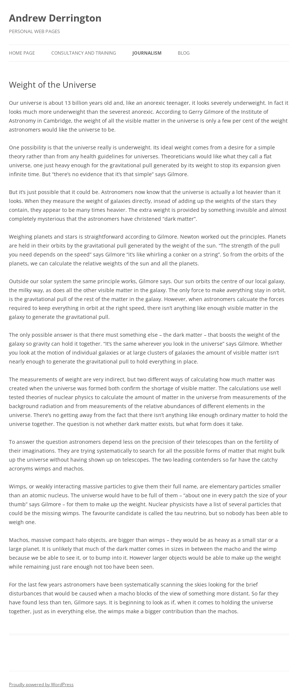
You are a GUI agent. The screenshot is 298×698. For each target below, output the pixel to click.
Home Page (22, 53)
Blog (184, 53)
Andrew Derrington (55, 18)
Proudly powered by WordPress (41, 684)
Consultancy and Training (83, 53)
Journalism (146, 53)
